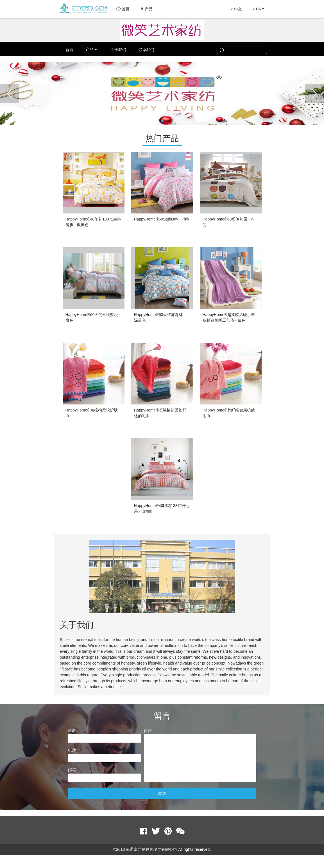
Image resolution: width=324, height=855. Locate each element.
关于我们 (118, 49)
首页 (123, 9)
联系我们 (146, 49)
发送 (162, 793)
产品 (90, 49)
